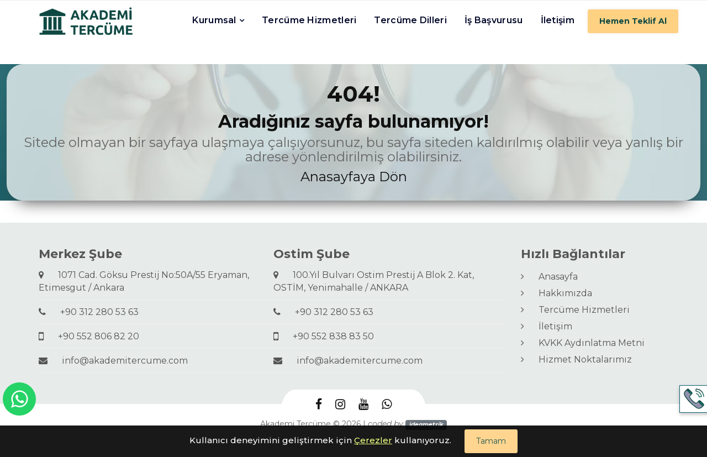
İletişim (557, 20)
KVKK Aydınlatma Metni (583, 343)
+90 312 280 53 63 (89, 312)
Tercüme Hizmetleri (309, 20)
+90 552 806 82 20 (89, 336)
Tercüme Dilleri (410, 20)
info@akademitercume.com (113, 360)
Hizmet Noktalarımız (576, 359)
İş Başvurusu (494, 20)
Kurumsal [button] (214, 20)
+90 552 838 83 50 (323, 336)
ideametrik (426, 424)
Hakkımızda (556, 293)
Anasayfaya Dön (353, 177)
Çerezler (373, 440)
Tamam (491, 441)
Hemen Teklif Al (633, 21)
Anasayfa (549, 276)
